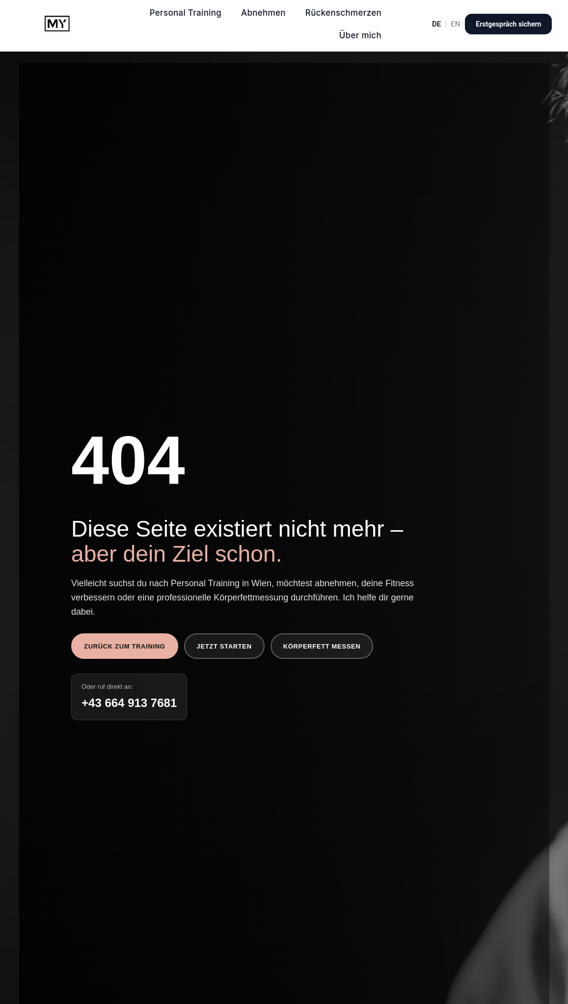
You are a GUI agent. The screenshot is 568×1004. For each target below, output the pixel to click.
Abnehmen (263, 13)
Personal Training (185, 13)
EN (455, 24)
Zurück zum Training (124, 646)
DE (436, 24)
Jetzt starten (224, 646)
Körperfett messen (322, 646)
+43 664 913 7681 (129, 702)
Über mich (360, 35)
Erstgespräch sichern (508, 24)
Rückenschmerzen (343, 13)
